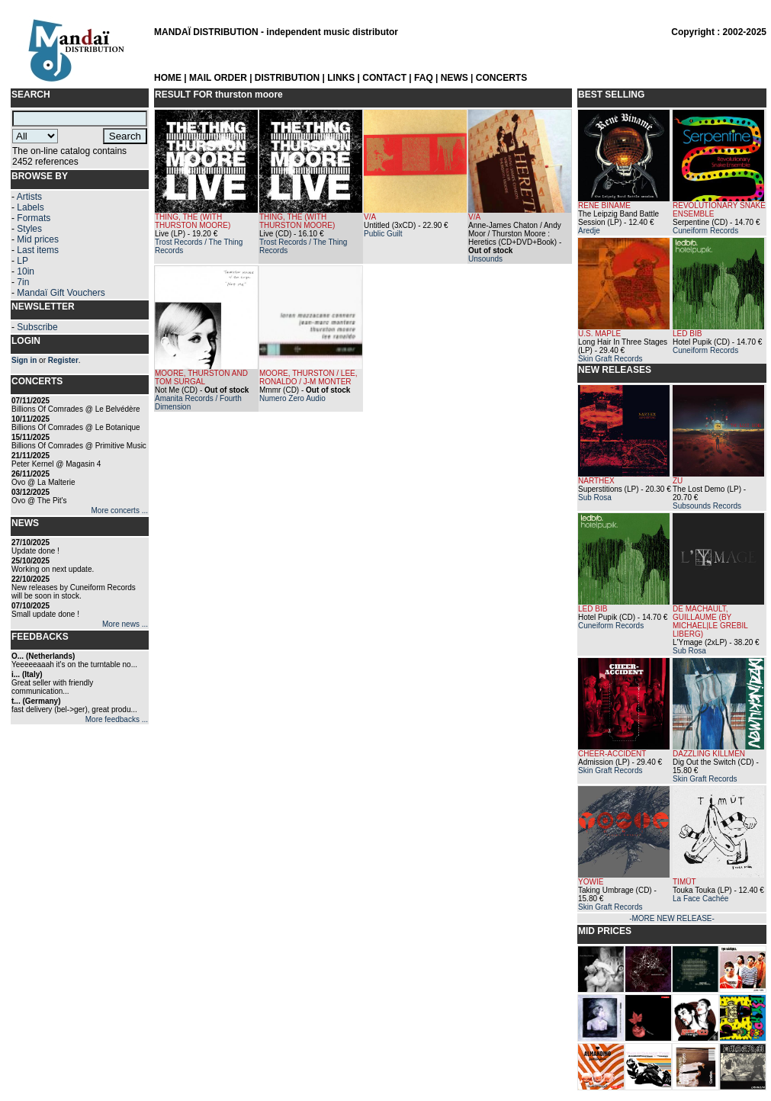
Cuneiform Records (705, 230)
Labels (30, 207)
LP (22, 260)
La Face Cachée (700, 898)
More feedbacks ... (116, 719)
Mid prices (38, 239)
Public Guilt (383, 234)
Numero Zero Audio (292, 398)
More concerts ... (120, 510)
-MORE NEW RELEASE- (672, 918)
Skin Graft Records (610, 359)
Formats (33, 218)
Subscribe (37, 327)
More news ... (125, 624)
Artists (29, 196)
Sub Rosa (595, 497)
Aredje (589, 230)
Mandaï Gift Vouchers (60, 292)
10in (25, 271)
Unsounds (485, 259)
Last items (38, 250)
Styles (29, 228)
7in (23, 282)
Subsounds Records (707, 506)
